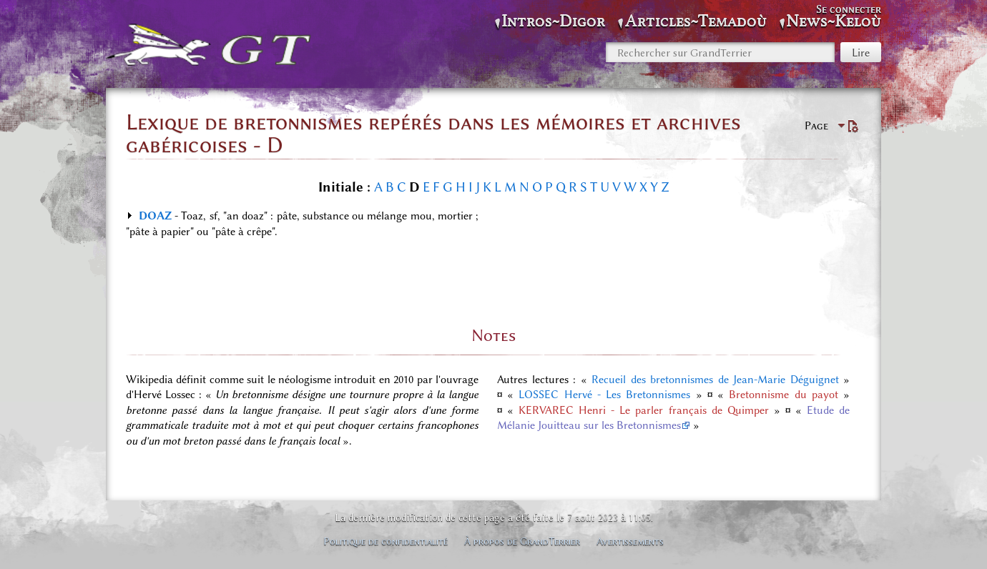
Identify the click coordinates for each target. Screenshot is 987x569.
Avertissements (630, 541)
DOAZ (155, 215)
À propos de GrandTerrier (522, 541)
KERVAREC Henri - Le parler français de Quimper (644, 410)
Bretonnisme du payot (783, 394)
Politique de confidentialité (385, 541)
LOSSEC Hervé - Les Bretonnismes (604, 394)
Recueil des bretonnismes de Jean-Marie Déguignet (715, 379)
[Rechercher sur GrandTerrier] (720, 52)
